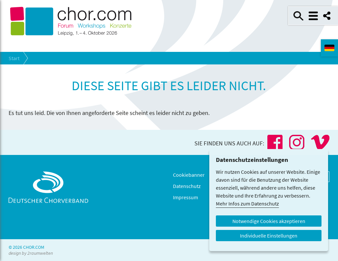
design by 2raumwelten (31, 253)
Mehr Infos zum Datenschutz (247, 203)
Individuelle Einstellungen (268, 235)
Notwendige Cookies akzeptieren (268, 221)
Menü (313, 15)
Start (14, 58)
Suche (298, 15)
